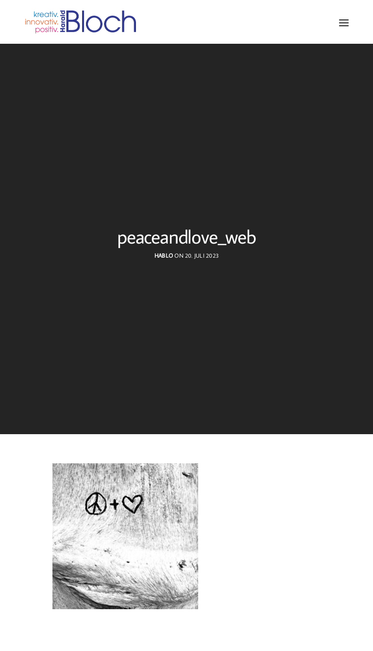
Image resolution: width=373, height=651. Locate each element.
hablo (163, 255)
